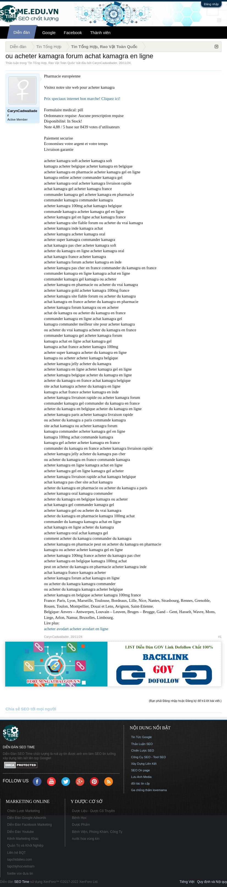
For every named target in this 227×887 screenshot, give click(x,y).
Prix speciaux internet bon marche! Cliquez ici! (82, 98)
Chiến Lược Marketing (23, 811)
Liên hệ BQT (16, 853)
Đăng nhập (211, 4)
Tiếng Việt (186, 882)
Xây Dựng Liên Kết (144, 763)
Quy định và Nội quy (212, 882)
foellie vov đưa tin (20, 873)
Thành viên (100, 32)
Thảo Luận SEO (142, 744)
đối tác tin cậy (140, 783)
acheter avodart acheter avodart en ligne (76, 629)
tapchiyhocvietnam (20, 866)
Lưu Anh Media (141, 776)
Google (49, 32)
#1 (220, 636)
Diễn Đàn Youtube (20, 832)
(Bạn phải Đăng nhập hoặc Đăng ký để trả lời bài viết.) (185, 700)
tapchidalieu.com (19, 859)
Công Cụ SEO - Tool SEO (148, 757)
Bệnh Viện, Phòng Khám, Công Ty (97, 832)
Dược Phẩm (81, 825)
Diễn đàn (21, 32)
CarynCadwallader (104, 63)
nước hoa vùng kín (85, 839)
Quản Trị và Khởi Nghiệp (25, 845)
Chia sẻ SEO (17, 709)
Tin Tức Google (141, 737)
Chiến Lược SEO (142, 750)
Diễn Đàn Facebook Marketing (29, 825)
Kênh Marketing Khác (23, 839)
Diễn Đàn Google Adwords (26, 818)
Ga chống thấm (141, 790)
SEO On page (140, 770)
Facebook (73, 32)
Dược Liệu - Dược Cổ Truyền (93, 811)
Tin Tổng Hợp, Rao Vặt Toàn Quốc (51, 63)
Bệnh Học (79, 818)
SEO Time (21, 882)
